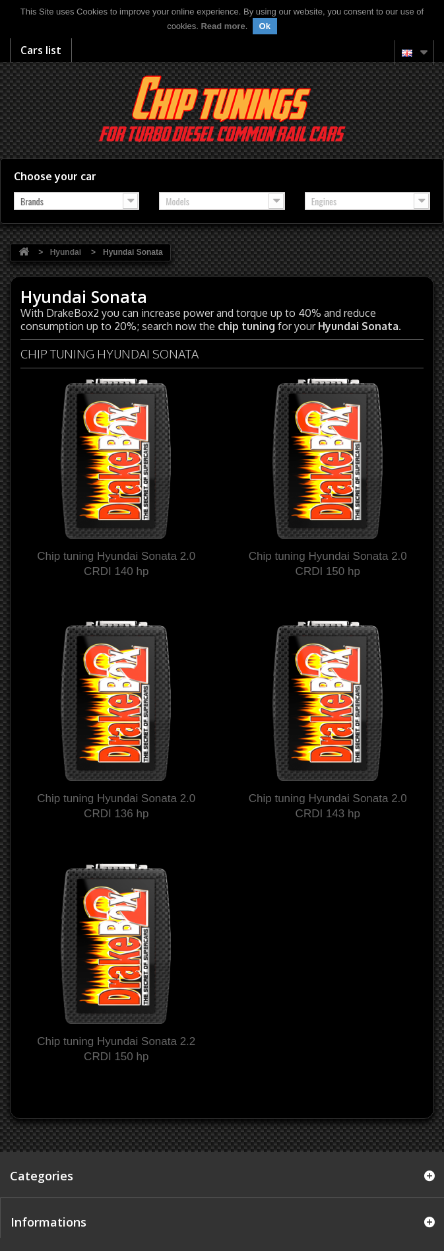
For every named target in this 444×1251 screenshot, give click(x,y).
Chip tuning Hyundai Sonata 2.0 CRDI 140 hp (116, 564)
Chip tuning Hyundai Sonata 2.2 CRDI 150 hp (116, 1049)
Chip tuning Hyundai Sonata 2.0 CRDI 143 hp (328, 806)
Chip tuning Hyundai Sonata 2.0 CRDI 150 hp (328, 564)
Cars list (40, 50)
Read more (223, 26)
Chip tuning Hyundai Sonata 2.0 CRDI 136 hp (116, 806)
